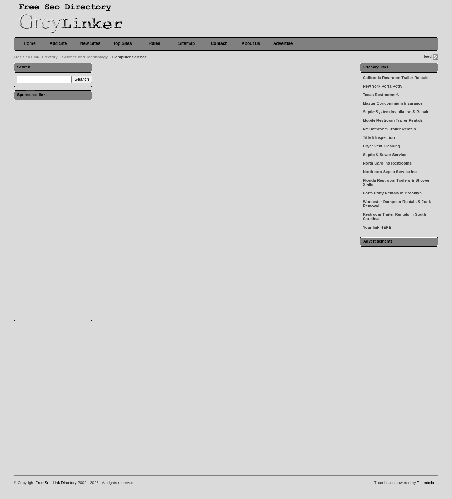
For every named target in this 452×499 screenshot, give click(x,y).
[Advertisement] (53, 210)
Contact (219, 43)
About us (251, 43)
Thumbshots (427, 482)
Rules (155, 43)
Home (29, 43)
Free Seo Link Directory (36, 57)
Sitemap (186, 43)
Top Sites (122, 43)
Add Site (58, 43)
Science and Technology (85, 57)
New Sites (90, 43)
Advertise (283, 43)
